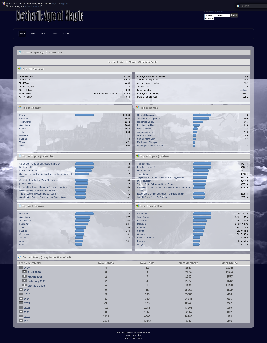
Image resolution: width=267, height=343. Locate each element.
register (64, 3)
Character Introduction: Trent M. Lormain (38, 180)
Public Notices (144, 129)
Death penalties (26, 167)
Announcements (145, 132)
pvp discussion (26, 183)
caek (21, 241)
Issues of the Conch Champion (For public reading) (43, 187)
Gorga (140, 244)
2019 (27, 316)
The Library (142, 174)
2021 (27, 307)
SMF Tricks (137, 335)
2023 (27, 298)
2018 (27, 321)
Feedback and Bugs (146, 125)
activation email (33, 6)
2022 (27, 303)
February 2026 (37, 281)
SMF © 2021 (131, 332)
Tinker (22, 132)
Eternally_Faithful (145, 237)
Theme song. (143, 164)
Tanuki (22, 142)
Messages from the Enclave (150, 146)
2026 (27, 267)
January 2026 (36, 285)
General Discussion (146, 115)
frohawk (141, 241)
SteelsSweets (25, 125)
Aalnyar (244, 90)
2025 (27, 290)
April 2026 (34, 272)
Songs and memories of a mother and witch (39, 164)
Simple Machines (143, 332)
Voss (21, 146)
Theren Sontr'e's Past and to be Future (37, 194)
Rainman (23, 118)
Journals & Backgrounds (148, 118)
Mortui (22, 115)
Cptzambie (24, 234)
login (54, 3)
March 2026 (35, 276)
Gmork (22, 129)
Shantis (22, 237)
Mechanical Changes (147, 142)
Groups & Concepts (146, 135)
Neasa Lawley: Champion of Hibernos (37, 190)
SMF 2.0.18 (120, 332)
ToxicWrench (25, 122)
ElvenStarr (24, 135)
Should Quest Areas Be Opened (152, 197)
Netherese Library (145, 122)
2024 (27, 294)
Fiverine (23, 139)
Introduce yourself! (28, 170)
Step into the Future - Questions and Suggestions (42, 197)
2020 (27, 312)
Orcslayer (141, 234)
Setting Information (146, 139)
